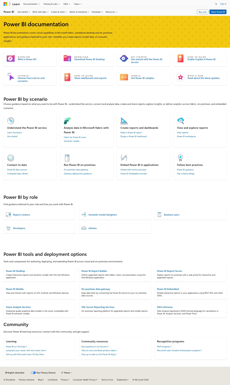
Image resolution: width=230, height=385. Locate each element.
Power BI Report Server (169, 270)
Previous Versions (26, 379)
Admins (93, 228)
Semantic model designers (103, 214)
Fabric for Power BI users (75, 137)
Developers (19, 228)
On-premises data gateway (76, 169)
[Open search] (216, 4)
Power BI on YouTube (15, 346)
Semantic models (71, 141)
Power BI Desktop (15, 270)
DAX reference (165, 306)
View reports (182, 132)
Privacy (64, 379)
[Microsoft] (5, 4)
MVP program (163, 346)
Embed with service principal (133, 169)
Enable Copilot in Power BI (202, 59)
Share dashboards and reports (90, 78)
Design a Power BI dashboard (134, 136)
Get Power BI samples (142, 78)
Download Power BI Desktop (89, 59)
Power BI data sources (17, 169)
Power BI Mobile (15, 288)
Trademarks (122, 379)
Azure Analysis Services (18, 306)
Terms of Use (107, 379)
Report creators (21, 214)
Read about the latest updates (204, 78)
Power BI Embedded (168, 288)
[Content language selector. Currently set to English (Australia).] (15, 372)
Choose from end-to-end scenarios (31, 79)
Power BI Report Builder (94, 270)
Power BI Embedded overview (134, 173)
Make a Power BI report (131, 132)
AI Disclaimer (9, 379)
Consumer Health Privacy (84, 379)
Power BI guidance (185, 169)
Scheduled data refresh (17, 173)
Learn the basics (14, 132)
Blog (40, 379)
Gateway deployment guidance (78, 173)
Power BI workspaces (186, 136)
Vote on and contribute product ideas (98, 350)
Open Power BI (218, 11)
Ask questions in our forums (94, 346)
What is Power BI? (27, 59)
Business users (171, 214)
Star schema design (186, 173)
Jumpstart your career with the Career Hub (25, 350)
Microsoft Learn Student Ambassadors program (178, 350)
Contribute (52, 379)
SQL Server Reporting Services (97, 306)
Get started (12, 136)
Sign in (223, 3)
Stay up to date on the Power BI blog (98, 354)
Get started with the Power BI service (146, 61)
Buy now (203, 11)
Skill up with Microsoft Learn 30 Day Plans (25, 354)
